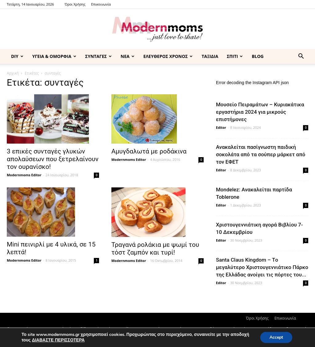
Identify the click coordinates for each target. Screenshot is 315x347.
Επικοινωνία (101, 4)
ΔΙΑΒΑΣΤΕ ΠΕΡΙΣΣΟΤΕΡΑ (58, 340)
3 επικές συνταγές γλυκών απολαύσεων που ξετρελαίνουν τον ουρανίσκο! (52, 159)
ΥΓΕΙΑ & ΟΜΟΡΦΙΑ (54, 56)
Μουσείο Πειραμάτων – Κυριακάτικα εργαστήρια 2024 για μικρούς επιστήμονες (260, 111)
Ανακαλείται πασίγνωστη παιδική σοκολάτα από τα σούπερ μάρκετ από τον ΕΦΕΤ (260, 154)
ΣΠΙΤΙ (235, 56)
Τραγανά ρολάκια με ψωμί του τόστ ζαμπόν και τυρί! (155, 248)
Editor (221, 127)
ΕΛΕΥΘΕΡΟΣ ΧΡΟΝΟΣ (168, 56)
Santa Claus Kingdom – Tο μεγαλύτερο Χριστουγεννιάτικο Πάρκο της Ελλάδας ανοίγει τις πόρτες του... (262, 267)
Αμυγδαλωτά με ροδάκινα (148, 151)
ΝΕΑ (127, 56)
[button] (300, 57)
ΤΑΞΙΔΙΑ (209, 56)
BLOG (258, 56)
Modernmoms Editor (24, 175)
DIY (17, 56)
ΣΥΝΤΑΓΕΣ (98, 56)
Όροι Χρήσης (75, 4)
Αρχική (13, 73)
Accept (276, 337)
